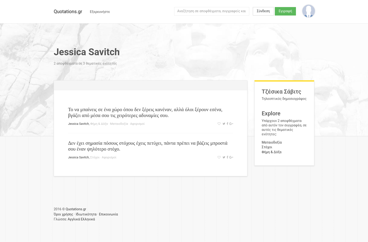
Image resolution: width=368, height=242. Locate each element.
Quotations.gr (68, 11)
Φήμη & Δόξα (99, 123)
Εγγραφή (285, 11)
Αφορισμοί (137, 123)
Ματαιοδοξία (119, 123)
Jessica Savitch (78, 123)
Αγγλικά (74, 219)
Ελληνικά (88, 219)
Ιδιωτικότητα (86, 214)
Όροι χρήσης (63, 214)
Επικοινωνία (108, 214)
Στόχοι (95, 157)
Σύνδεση (263, 11)
